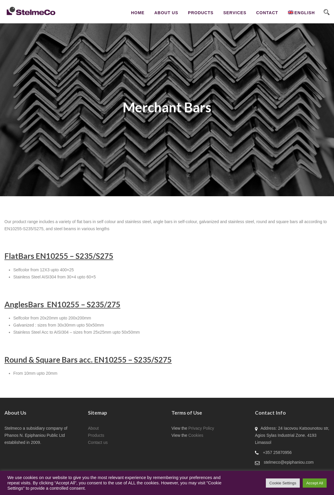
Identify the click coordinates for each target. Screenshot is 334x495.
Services (235, 12)
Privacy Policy (201, 428)
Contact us (98, 442)
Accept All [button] (314, 483)
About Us (166, 12)
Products (201, 12)
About (93, 428)
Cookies (195, 435)
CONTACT (267, 12)
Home (138, 12)
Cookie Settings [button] (282, 483)
